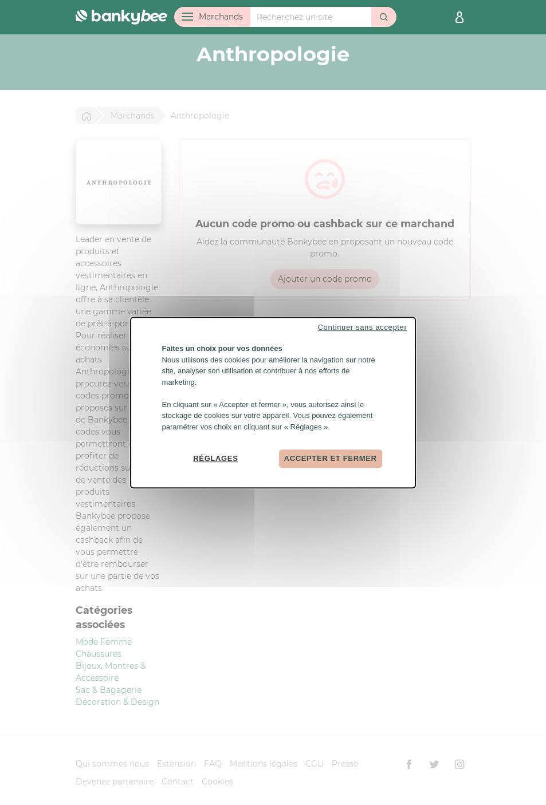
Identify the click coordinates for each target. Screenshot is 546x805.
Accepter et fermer (330, 458)
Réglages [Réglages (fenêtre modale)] (215, 458)
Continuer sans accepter (362, 327)
